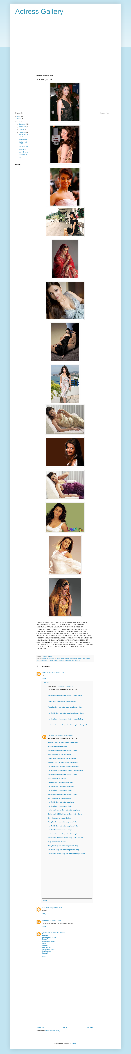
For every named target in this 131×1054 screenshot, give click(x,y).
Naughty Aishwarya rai (73, 660)
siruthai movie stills (23, 143)
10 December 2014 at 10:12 (64, 735)
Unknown (51, 735)
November (22, 127)
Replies (46, 682)
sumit (44, 672)
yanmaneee (46, 933)
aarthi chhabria (23, 152)
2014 (19, 116)
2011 (19, 121)
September (22, 132)
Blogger (74, 1043)
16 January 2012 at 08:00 (54, 908)
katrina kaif (22, 149)
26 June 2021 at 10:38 (58, 933)
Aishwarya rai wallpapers (48, 660)
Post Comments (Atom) (52, 1031)
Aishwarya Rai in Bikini (62, 658)
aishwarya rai (23, 155)
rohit (43, 908)
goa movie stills (23, 146)
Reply (44, 678)
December (22, 124)
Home (65, 1027)
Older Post (89, 1027)
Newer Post (40, 1027)
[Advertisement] (58, 27)
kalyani (45, 656)
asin (20, 157)
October (22, 130)
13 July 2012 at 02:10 (56, 920)
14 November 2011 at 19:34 (55, 672)
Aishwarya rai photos (75, 658)
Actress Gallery (39, 11)
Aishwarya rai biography (48, 658)
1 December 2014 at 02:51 (65, 686)
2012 (19, 119)
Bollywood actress (61, 660)
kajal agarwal (23, 139)
